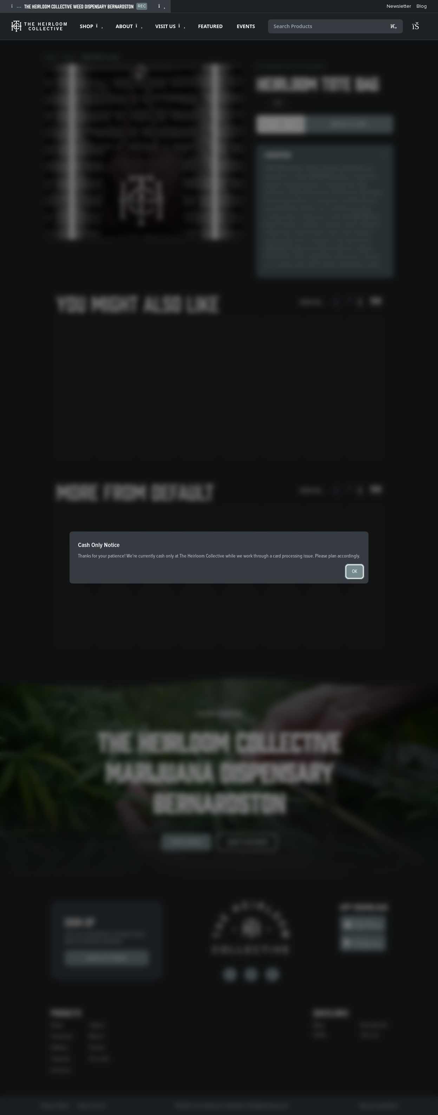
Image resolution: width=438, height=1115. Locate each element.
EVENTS (246, 26)
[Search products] (335, 26)
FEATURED (210, 26)
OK (354, 571)
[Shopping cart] (419, 26)
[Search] (393, 26)
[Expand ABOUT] (128, 26)
